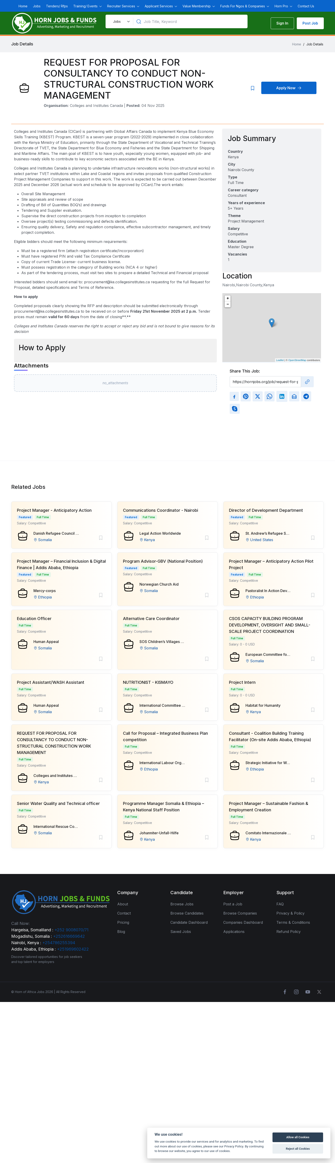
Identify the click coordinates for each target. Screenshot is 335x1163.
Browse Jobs (181, 904)
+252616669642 (69, 936)
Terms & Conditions (293, 922)
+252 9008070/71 (71, 929)
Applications (234, 931)
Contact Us (306, 6)
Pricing (123, 922)
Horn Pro (282, 6)
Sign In (282, 23)
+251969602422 (73, 949)
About (122, 904)
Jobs (37, 6)
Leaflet (280, 360)
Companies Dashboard (243, 922)
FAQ (280, 904)
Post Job (310, 23)
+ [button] (227, 298)
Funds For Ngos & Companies (243, 6)
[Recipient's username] (265, 381)
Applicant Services (159, 6)
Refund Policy (288, 931)
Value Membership (197, 6)
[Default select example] (121, 21)
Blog (121, 931)
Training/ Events (85, 6)
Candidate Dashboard (189, 922)
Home (23, 6)
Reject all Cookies (298, 1148)
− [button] (227, 304)
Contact (124, 913)
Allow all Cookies (297, 1137)
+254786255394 (58, 942)
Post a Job (232, 904)
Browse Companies (240, 913)
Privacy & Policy (290, 913)
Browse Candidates (187, 913)
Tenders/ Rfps (57, 6)
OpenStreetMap (297, 360)
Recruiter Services (121, 6)
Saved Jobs (180, 931)
